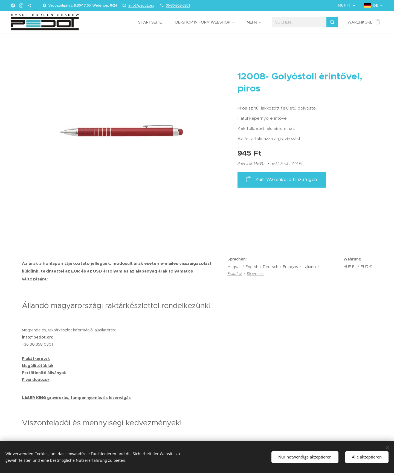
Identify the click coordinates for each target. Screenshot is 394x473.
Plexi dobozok (36, 379)
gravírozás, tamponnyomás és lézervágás (89, 397)
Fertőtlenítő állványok (44, 372)
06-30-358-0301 (178, 5)
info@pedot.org (141, 5)
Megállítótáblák (37, 365)
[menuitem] (153, 22)
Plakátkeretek (36, 358)
